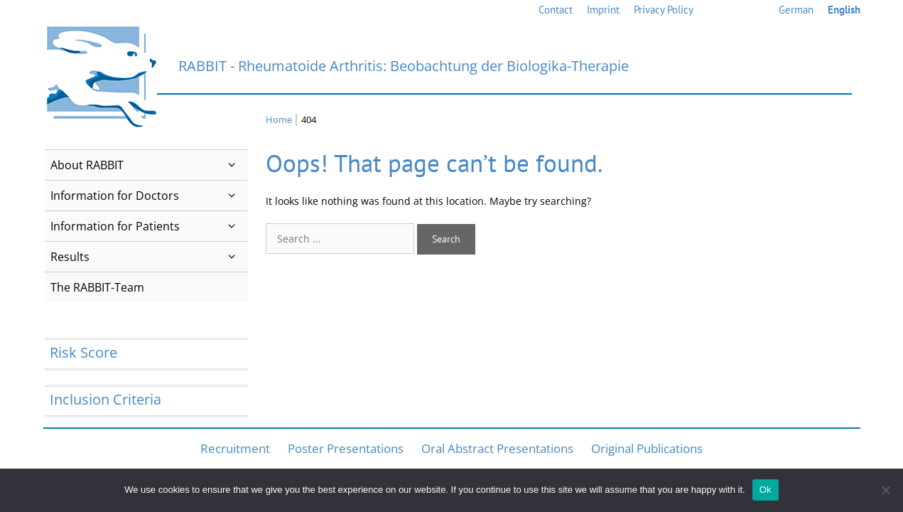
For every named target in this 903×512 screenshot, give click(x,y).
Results (149, 257)
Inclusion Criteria (105, 399)
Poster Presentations (346, 448)
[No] (885, 490)
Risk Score (83, 352)
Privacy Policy (663, 9)
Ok (765, 489)
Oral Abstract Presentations (497, 448)
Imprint (603, 9)
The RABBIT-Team (97, 287)
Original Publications (647, 448)
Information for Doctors (149, 195)
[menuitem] (796, 10)
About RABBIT (149, 165)
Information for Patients (149, 226)
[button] (232, 165)
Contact (556, 9)
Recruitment (235, 448)
